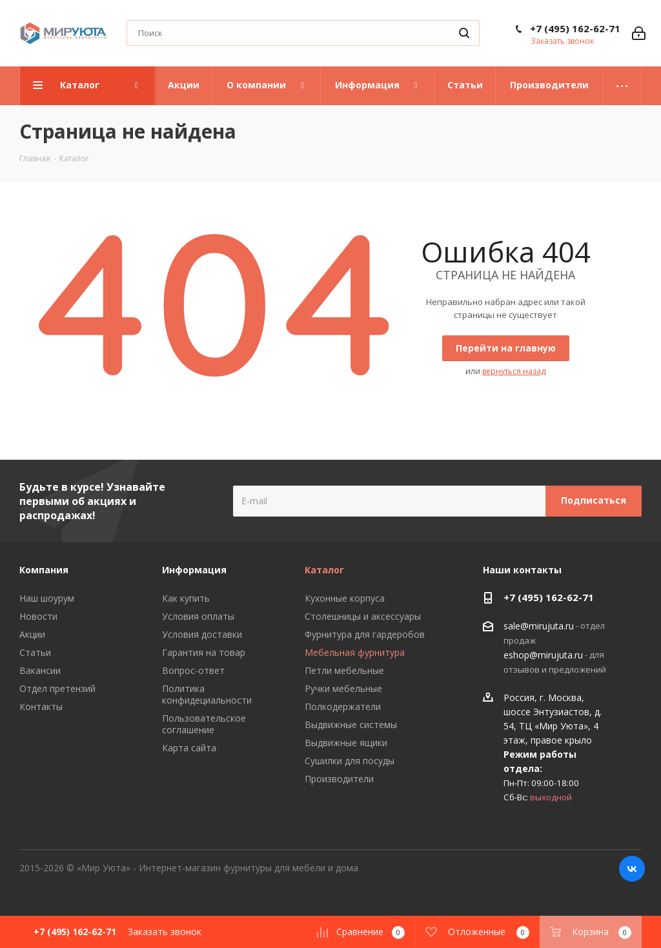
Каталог (324, 570)
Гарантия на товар (203, 652)
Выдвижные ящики (346, 742)
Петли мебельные (344, 670)
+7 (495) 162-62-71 (575, 28)
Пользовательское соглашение (204, 724)
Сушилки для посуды (349, 761)
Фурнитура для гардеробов (365, 634)
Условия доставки (202, 634)
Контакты (41, 706)
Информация (194, 570)
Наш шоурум (46, 598)
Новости (38, 616)
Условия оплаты (198, 616)
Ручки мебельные (343, 688)
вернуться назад (513, 371)
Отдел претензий (57, 688)
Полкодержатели (343, 706)
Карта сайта (189, 748)
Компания (43, 570)
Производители (339, 779)
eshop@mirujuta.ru (543, 655)
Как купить (186, 598)
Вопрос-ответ (193, 670)
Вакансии (40, 670)
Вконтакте (632, 869)
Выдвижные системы (351, 724)
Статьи (35, 652)
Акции (32, 634)
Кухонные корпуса (345, 598)
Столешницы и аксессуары (363, 616)
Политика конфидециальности (207, 694)
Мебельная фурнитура (355, 652)
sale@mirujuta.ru (538, 626)
